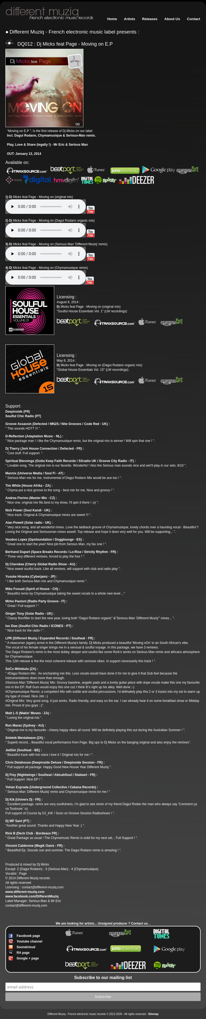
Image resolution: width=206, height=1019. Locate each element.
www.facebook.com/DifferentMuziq (31, 896)
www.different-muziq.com (25, 892)
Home (112, 19)
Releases (149, 19)
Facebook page (28, 936)
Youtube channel (29, 941)
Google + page (28, 958)
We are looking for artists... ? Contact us (102, 923)
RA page (23, 953)
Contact (193, 19)
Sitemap (153, 1014)
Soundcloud (26, 947)
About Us (172, 19)
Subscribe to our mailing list (103, 977)
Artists (129, 19)
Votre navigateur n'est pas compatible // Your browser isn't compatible (45, 206)
